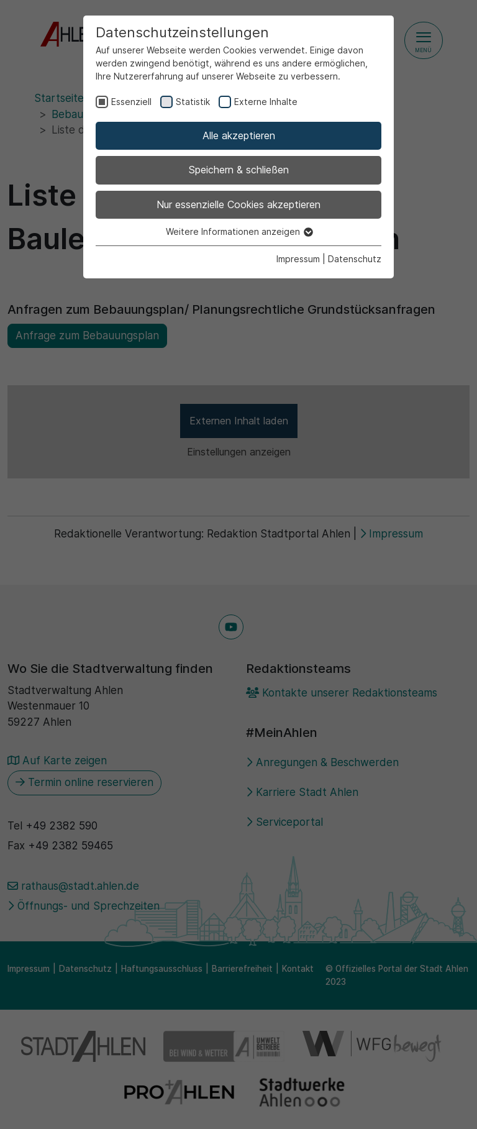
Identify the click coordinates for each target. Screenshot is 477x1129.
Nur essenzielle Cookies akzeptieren (238, 204)
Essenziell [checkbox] (131, 101)
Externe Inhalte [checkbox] (266, 101)
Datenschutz (354, 259)
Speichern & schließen (239, 169)
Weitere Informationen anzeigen (239, 231)
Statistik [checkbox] (193, 101)
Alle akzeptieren (238, 135)
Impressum (298, 259)
